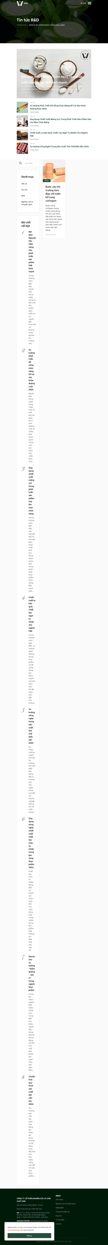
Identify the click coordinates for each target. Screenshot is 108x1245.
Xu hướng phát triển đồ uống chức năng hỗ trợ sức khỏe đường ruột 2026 (32, 369)
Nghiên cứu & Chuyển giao (27, 203)
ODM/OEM (59, 1207)
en (84, 3)
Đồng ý (29, 1235)
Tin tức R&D (60, 1219)
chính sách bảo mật (15, 1230)
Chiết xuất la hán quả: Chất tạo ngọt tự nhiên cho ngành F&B (32, 614)
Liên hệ (58, 1223)
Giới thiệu (59, 1199)
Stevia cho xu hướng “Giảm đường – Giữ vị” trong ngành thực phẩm (32, 973)
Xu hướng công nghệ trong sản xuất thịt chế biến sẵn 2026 (59, 146)
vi (81, 3)
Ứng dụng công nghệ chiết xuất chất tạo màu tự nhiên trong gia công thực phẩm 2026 (31, 843)
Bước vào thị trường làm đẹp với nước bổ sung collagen (53, 193)
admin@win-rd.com (35, 1205)
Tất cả (24, 183)
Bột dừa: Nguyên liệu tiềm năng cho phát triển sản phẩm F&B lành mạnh (32, 251)
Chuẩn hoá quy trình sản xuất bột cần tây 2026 (32, 1090)
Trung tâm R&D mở (63, 1211)
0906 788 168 (37, 1209)
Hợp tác (59, 1215)
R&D (23, 195)
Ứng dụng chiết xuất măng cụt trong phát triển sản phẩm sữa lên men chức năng (31, 490)
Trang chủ (22, 25)
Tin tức (25, 71)
